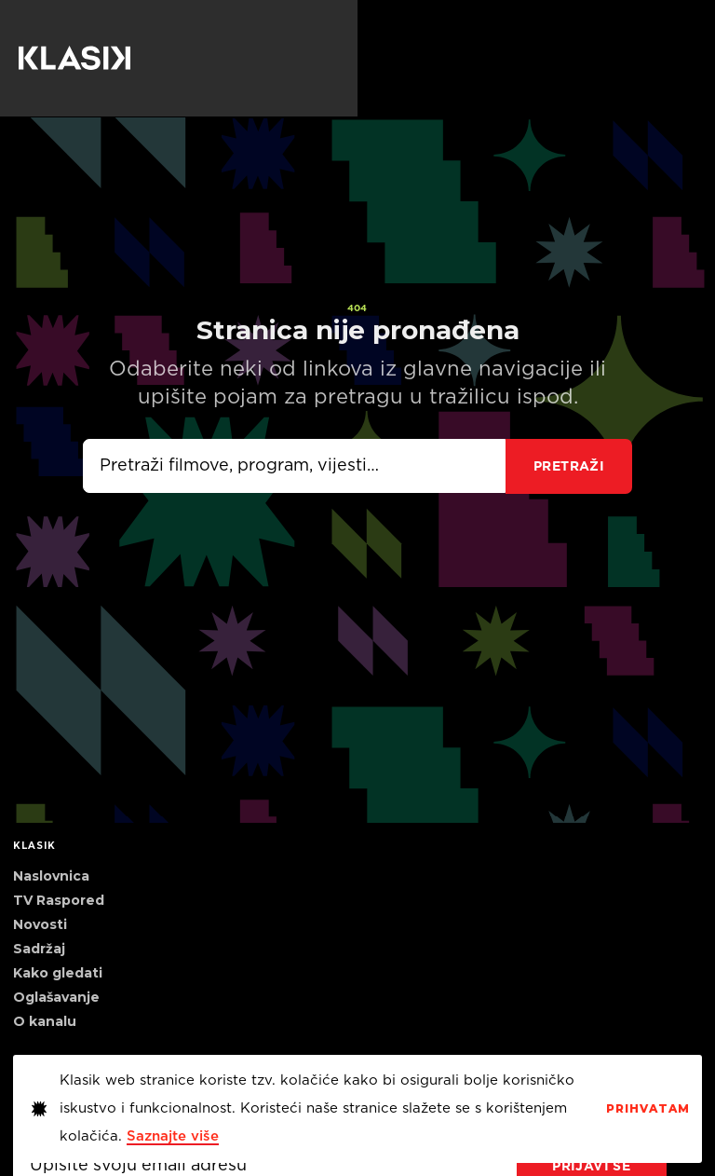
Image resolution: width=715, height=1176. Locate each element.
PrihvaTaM (648, 1108)
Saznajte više (173, 1136)
